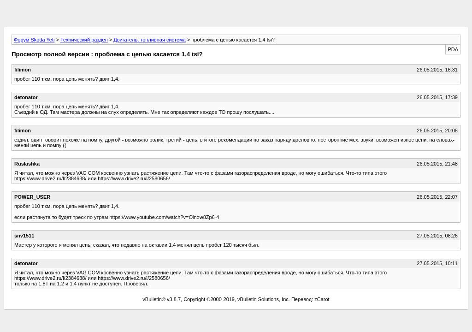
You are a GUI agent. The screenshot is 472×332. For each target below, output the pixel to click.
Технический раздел (84, 39)
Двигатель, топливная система (149, 39)
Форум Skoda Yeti (34, 39)
